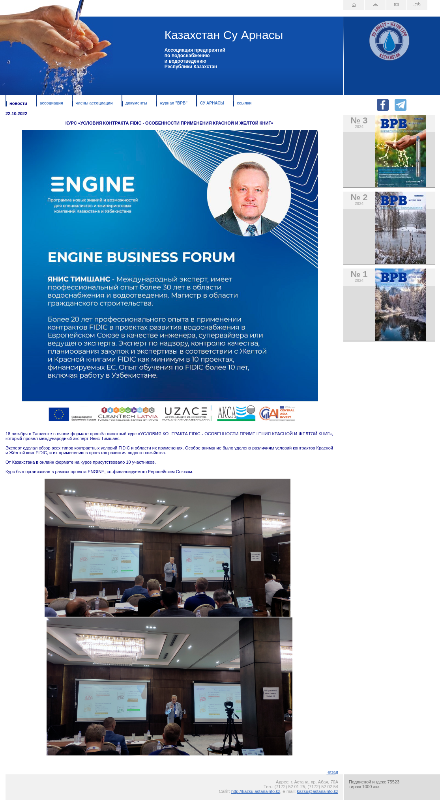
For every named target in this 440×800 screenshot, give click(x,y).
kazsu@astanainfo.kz (317, 791)
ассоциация (51, 103)
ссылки (244, 103)
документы (136, 103)
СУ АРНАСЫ (212, 103)
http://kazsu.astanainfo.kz (255, 791)
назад (332, 772)
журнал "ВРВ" (173, 103)
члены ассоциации (94, 103)
